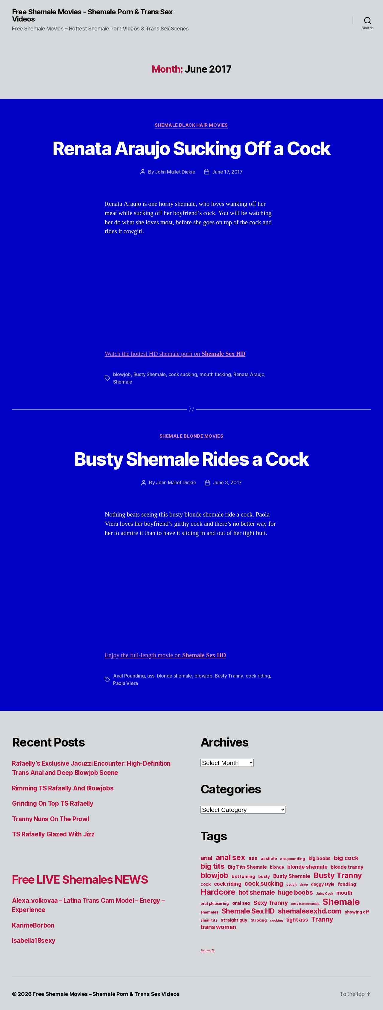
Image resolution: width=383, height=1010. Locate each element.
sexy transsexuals (305, 903)
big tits (212, 865)
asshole (269, 857)
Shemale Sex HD (248, 910)
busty (264, 875)
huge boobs (295, 891)
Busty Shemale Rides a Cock (191, 458)
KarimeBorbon (33, 924)
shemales (209, 911)
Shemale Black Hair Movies (191, 125)
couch (291, 884)
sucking (276, 920)
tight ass (297, 919)
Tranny (322, 918)
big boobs (319, 857)
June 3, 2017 (227, 482)
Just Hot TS (207, 949)
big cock (346, 857)
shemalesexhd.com (310, 910)
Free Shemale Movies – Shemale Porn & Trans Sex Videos (106, 993)
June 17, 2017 (227, 172)
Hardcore (217, 891)
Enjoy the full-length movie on (166, 655)
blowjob (122, 374)
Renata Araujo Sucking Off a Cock (191, 148)
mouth (344, 892)
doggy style (323, 883)
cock (205, 883)
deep (304, 884)
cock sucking (183, 374)
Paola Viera (125, 683)
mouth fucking (215, 374)
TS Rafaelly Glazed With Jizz (54, 833)
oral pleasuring (214, 902)
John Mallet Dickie (175, 172)
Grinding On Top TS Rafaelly (54, 803)
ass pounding (292, 858)
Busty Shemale (149, 374)
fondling (347, 883)
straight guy (234, 919)
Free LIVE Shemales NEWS (84, 878)
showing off (357, 911)
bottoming (243, 875)
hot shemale (257, 891)
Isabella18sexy (34, 940)
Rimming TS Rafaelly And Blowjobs (64, 787)
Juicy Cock (324, 893)
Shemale (122, 381)
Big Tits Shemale (247, 866)
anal (206, 857)
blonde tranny (347, 866)
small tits (208, 919)
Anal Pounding (129, 675)
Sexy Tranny (270, 901)
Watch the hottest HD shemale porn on (176, 354)
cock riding (258, 675)
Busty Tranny (229, 675)
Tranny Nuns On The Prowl (51, 818)
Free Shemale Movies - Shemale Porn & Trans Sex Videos (92, 15)
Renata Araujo (249, 374)
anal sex (230, 856)
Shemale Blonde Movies (191, 436)
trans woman (218, 926)
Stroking (259, 919)
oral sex (241, 902)
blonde (277, 866)
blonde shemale (174, 675)
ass (150, 675)
